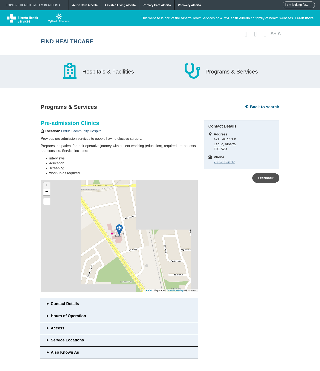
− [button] (46, 192)
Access (57, 328)
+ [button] (46, 185)
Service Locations (67, 340)
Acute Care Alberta (85, 5)
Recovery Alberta (189, 5)
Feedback (266, 178)
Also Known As (65, 352)
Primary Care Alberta (157, 5)
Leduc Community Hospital (81, 131)
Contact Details (65, 304)
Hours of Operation (68, 316)
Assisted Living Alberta (120, 5)
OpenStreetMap (175, 290)
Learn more (304, 18)
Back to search (262, 106)
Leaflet (148, 290)
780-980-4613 (224, 162)
